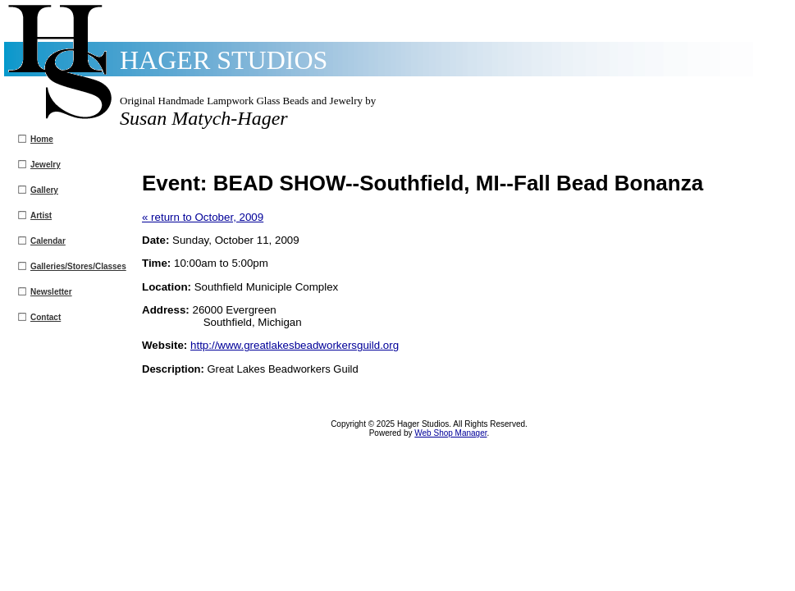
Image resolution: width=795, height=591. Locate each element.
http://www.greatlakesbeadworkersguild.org (294, 345)
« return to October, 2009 (202, 217)
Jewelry (45, 164)
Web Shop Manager (450, 433)
